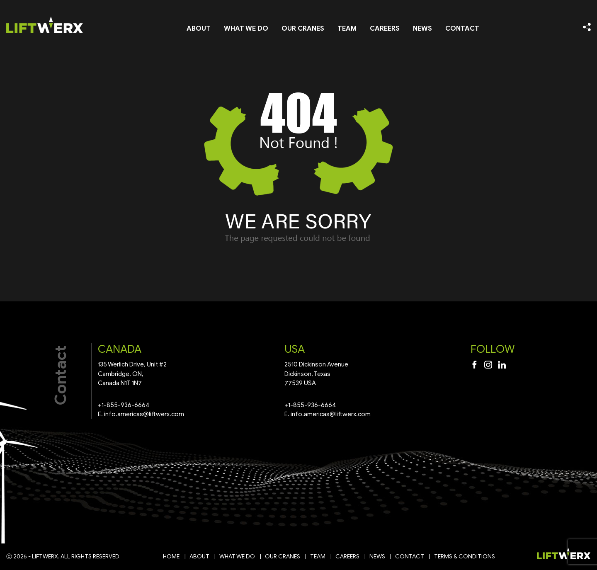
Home (171, 556)
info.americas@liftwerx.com (144, 414)
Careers (385, 28)
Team (347, 28)
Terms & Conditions (464, 556)
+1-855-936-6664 (124, 405)
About (199, 28)
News (422, 28)
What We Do (246, 28)
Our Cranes (303, 28)
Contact (462, 28)
